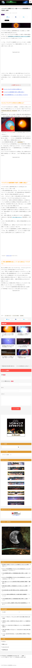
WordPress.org (5, 649)
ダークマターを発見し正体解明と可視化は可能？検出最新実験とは (14, 602)
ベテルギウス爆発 (16, 315)
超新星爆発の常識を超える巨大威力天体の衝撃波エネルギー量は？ (8, 346)
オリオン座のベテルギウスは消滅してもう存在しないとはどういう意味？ (8, 334)
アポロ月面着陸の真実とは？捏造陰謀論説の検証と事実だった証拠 (14, 573)
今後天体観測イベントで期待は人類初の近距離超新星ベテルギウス (23, 334)
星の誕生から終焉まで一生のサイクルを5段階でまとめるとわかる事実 (15, 564)
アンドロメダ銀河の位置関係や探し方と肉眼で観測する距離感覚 (14, 594)
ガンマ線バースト (8, 315)
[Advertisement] (16, 61)
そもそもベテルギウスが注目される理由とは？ (13, 89)
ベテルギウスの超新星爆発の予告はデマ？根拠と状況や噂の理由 (23, 346)
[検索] (11, 447)
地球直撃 (21, 315)
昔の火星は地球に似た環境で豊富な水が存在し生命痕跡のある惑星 (14, 590)
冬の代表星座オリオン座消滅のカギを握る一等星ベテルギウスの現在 (8, 357)
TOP (10, 655)
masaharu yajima (8, 255)
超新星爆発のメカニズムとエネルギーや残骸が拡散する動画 (23, 357)
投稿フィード (4, 644)
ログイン (4, 641)
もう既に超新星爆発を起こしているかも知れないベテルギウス (16, 94)
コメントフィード (5, 646)
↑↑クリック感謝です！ (16, 515)
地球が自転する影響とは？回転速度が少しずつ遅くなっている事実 (14, 585)
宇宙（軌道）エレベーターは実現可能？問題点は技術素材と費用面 (14, 581)
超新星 (3, 14)
